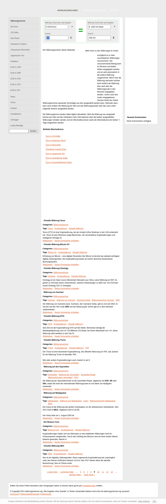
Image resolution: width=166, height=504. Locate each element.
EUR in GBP (16, 73)
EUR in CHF (16, 79)
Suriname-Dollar (83, 300)
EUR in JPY (15, 90)
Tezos (50, 228)
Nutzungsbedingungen (30, 494)
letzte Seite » (89, 475)
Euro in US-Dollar (53, 136)
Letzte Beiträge (17, 125)
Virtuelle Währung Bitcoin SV (57, 244)
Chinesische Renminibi (20, 50)
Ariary (85, 401)
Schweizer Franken (19, 44)
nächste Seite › (75, 475)
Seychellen (52, 375)
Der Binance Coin (51, 422)
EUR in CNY (16, 84)
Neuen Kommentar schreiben (67, 241)
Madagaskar (53, 401)
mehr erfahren (144, 501)
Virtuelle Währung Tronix (55, 340)
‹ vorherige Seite (67, 472)
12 (107, 472)
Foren (13, 102)
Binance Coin (53, 430)
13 (112, 472)
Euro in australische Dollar (57, 158)
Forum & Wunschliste (93, 10)
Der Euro (14, 27)
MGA (50, 404)
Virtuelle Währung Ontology (56, 268)
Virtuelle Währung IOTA (54, 316)
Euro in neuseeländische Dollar (59, 162)
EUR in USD (16, 67)
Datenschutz (46, 494)
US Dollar (15, 32)
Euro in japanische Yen (55, 154)
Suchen (14, 108)
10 (98, 472)
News (13, 97)
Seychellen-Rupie (88, 375)
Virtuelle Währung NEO (54, 446)
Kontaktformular (89, 486)
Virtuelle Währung (76, 228)
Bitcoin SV (52, 252)
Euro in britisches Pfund (56, 140)
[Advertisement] (69, 77)
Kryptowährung (60, 228)
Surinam (51, 300)
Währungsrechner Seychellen (60, 377)
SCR (76, 377)
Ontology (51, 276)
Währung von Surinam (54, 292)
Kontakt (114, 10)
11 (103, 472)
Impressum (14, 494)
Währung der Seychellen (69, 375)
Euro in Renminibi (53, 145)
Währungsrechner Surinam (103, 300)
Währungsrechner (67, 10)
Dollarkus (14, 61)
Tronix (50, 348)
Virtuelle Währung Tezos (54, 220)
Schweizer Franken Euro (56, 149)
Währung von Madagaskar (71, 401)
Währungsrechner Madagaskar (102, 401)
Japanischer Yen (17, 56)
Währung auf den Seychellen (56, 367)
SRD (118, 300)
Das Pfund (15, 38)
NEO (50, 454)
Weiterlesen (48, 241)
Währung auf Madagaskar (55, 393)
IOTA (50, 324)
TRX (87, 348)
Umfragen (15, 120)
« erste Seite (52, 472)
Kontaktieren (16, 114)
